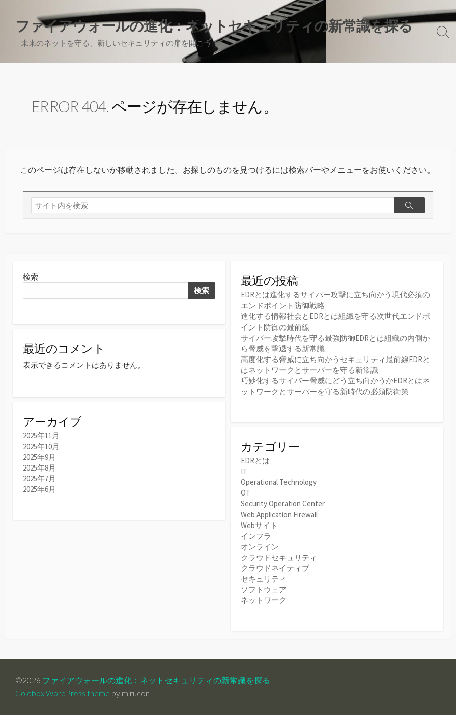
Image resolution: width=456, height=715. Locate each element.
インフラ (256, 536)
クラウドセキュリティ (279, 557)
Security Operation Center (283, 503)
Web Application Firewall (279, 514)
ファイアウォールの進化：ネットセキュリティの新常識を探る (156, 680)
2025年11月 (41, 436)
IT (244, 471)
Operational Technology (279, 482)
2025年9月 (39, 457)
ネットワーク (264, 600)
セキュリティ (264, 579)
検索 (30, 277)
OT (245, 493)
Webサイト (259, 525)
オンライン (260, 547)
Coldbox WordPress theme (62, 693)
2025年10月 (41, 446)
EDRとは (255, 460)
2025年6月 (39, 489)
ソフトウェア (264, 589)
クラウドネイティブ (275, 568)
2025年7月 (39, 478)
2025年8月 (39, 468)
